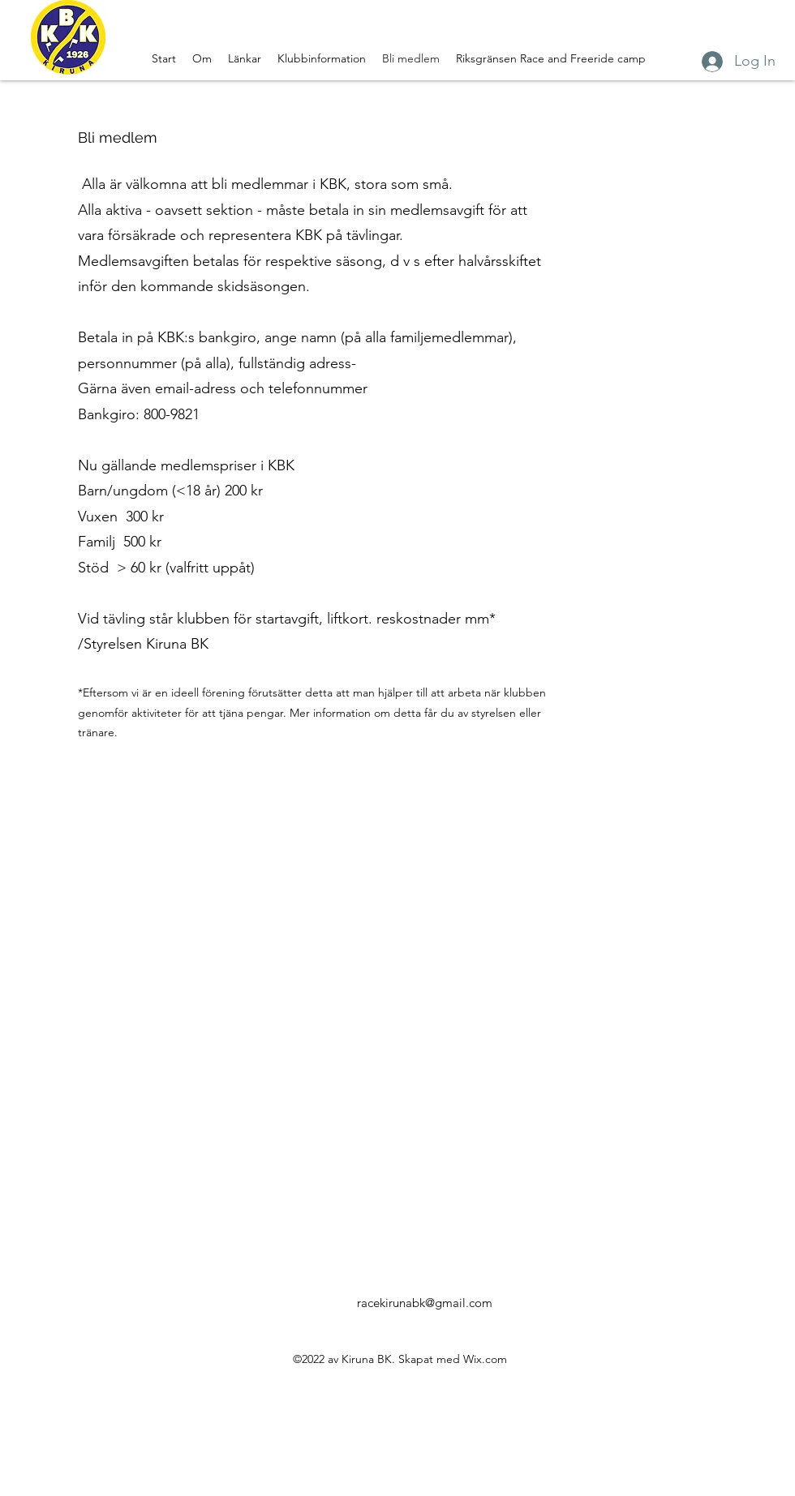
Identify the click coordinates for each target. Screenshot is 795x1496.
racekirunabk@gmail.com (424, 1302)
